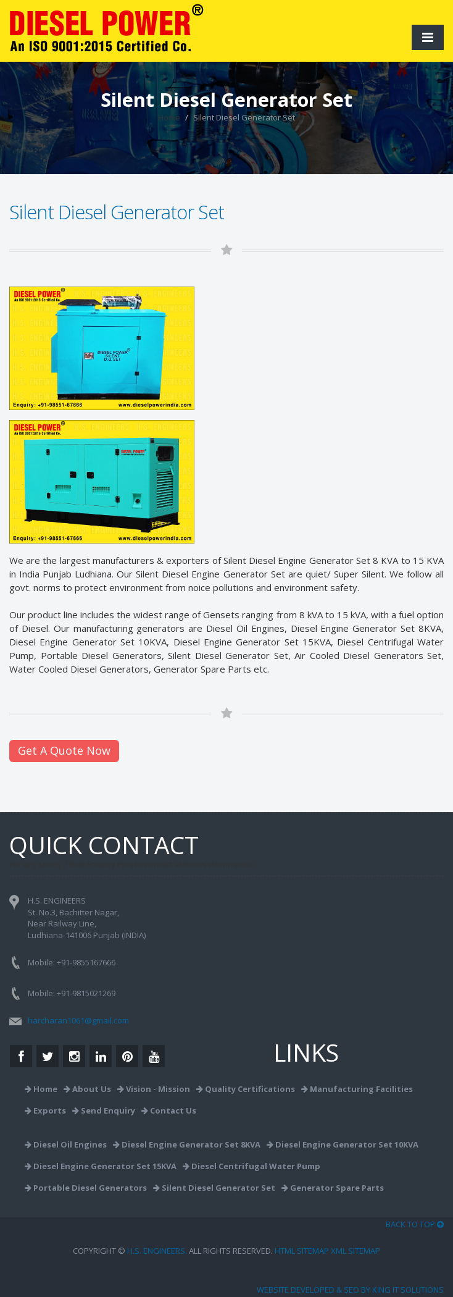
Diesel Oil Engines (245, 628)
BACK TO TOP (415, 1224)
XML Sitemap (355, 1250)
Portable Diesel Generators (86, 1187)
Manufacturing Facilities (357, 1088)
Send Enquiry (103, 1110)
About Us (87, 1088)
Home (169, 117)
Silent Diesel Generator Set (214, 1187)
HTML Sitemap (302, 1250)
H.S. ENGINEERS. (157, 1250)
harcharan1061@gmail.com (78, 1020)
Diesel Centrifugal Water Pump (251, 1166)
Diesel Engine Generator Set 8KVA (186, 1144)
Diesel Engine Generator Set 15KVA (252, 642)
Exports (45, 1110)
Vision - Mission (153, 1088)
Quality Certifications (245, 1088)
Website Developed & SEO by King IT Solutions (350, 1289)
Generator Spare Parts (202, 669)
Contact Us (168, 1110)
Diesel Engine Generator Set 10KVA (88, 642)
